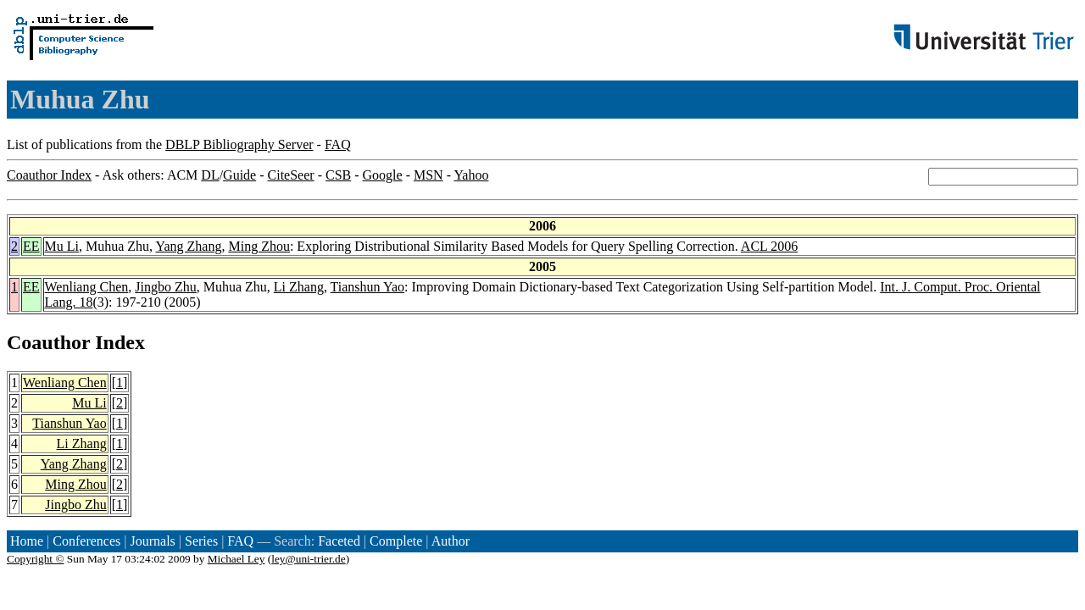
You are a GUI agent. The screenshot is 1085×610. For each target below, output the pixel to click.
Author (450, 541)
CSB (338, 175)
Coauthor (48, 342)
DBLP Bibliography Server (239, 144)
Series (201, 541)
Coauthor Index (49, 175)
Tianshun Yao (367, 287)
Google (383, 175)
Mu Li (62, 246)
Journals (152, 541)
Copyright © (35, 558)
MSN (428, 175)
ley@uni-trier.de (308, 558)
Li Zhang (299, 287)
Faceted (339, 541)
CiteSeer (291, 175)
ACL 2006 (769, 246)
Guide (239, 175)
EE (31, 246)
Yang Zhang (189, 246)
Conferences (86, 541)
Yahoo (470, 175)
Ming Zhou (258, 246)
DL (210, 175)
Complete (396, 541)
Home (26, 541)
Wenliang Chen (87, 287)
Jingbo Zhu (165, 287)
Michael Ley (236, 558)
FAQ (338, 144)
